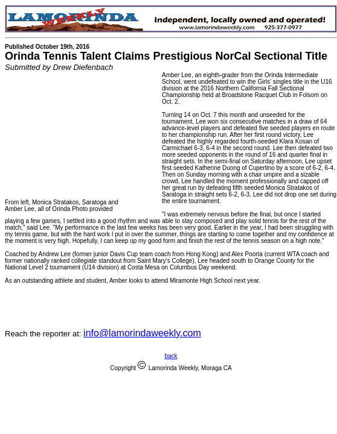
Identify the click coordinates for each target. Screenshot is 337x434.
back (170, 356)
